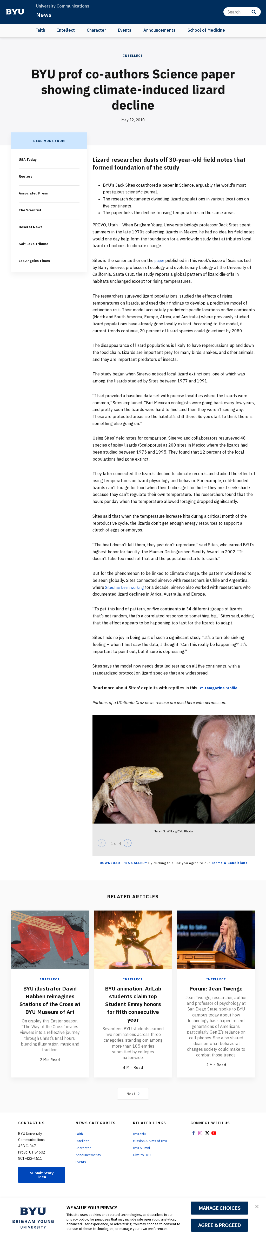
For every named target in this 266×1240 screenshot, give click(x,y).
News (44, 14)
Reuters (26, 176)
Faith (40, 30)
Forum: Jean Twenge (216, 988)
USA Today (28, 159)
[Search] (242, 11)
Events (124, 30)
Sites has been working (127, 587)
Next (133, 1101)
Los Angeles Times (35, 259)
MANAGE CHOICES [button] (219, 1208)
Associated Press (34, 192)
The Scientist (30, 209)
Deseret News (31, 226)
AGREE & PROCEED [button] (219, 1225)
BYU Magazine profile (219, 687)
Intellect (66, 30)
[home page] (15, 12)
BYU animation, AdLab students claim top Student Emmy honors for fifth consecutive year (133, 1007)
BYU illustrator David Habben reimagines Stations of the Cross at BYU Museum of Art (50, 1003)
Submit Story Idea (42, 1182)
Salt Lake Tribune (34, 242)
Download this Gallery (123, 863)
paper (160, 260)
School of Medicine (206, 30)
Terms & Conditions (229, 863)
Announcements (159, 30)
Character (96, 30)
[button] (257, 1207)
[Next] (127, 843)
